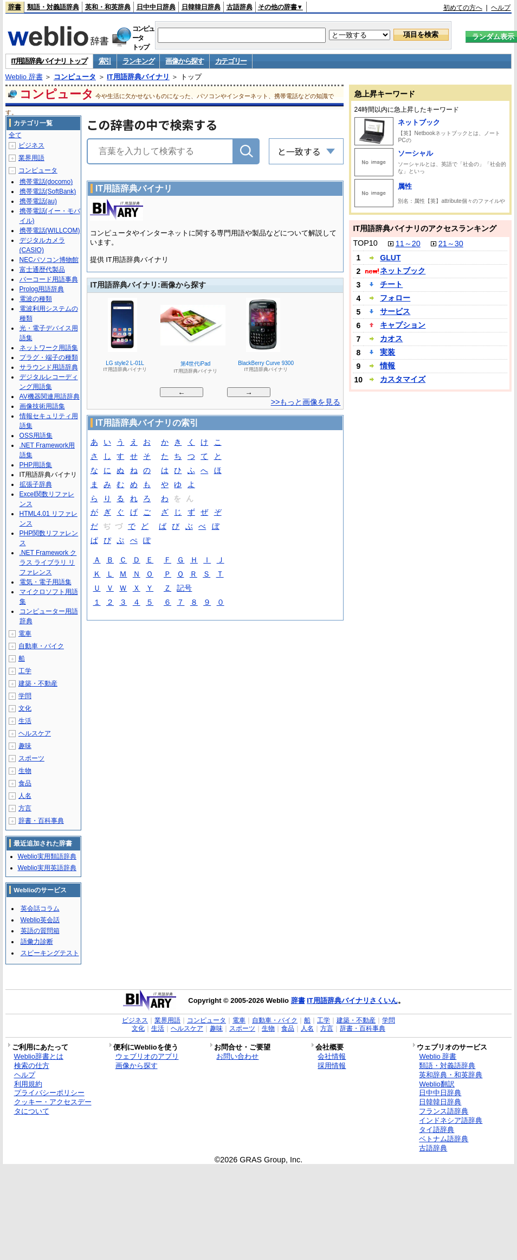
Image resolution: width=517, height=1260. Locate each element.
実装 (387, 352)
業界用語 (31, 158)
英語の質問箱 (40, 931)
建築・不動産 (37, 683)
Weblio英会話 (40, 920)
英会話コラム (40, 908)
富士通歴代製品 (42, 269)
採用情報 (332, 1065)
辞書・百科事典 (41, 820)
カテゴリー (231, 61)
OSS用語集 (36, 435)
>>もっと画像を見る (306, 402)
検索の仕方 (31, 1065)
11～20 (408, 243)
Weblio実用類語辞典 (47, 856)
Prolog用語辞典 (42, 289)
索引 (105, 61)
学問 (24, 696)
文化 (24, 708)
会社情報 (332, 1056)
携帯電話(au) (38, 201)
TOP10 (365, 243)
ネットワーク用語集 (49, 347)
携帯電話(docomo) (46, 182)
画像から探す (184, 61)
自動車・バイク (41, 646)
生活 (24, 721)
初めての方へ (462, 7)
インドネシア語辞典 (450, 1120)
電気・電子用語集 (46, 582)
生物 (24, 771)
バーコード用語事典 (49, 279)
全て (15, 135)
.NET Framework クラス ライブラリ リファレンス (48, 562)
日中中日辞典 (156, 7)
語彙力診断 (37, 941)
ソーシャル (415, 153)
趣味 (24, 746)
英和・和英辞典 (108, 7)
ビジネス (31, 145)
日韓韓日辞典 (201, 7)
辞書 (14, 7)
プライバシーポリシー (49, 1093)
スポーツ (31, 758)
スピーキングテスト (50, 953)
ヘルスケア (34, 733)
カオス (391, 338)
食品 (24, 783)
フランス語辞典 (443, 1111)
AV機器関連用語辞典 (50, 396)
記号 (184, 589)
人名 (24, 796)
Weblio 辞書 (24, 77)
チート (391, 284)
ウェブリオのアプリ (147, 1056)
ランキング (138, 61)
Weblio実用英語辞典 (47, 868)
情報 (387, 365)
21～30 (450, 243)
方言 (24, 808)
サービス (395, 311)
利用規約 (28, 1084)
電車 (24, 633)
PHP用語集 (36, 465)
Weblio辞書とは (38, 1056)
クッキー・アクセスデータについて (53, 1106)
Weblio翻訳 (436, 1084)
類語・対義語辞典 (53, 7)
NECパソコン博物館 (49, 260)
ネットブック (419, 122)
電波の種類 (36, 299)
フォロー (395, 297)
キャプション (402, 325)
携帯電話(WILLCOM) (50, 230)
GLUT (390, 257)
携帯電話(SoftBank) (48, 191)
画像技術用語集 (42, 406)
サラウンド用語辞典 (49, 367)
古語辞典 (240, 7)
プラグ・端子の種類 (49, 357)
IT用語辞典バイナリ (138, 77)
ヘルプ (500, 7)
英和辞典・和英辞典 (450, 1075)
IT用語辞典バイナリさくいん (352, 1000)
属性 (405, 186)
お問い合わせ (237, 1056)
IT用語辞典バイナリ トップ (49, 61)
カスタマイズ (402, 379)
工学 (24, 671)
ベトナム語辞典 (443, 1139)
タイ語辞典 (436, 1129)
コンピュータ (75, 77)
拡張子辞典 (36, 484)
